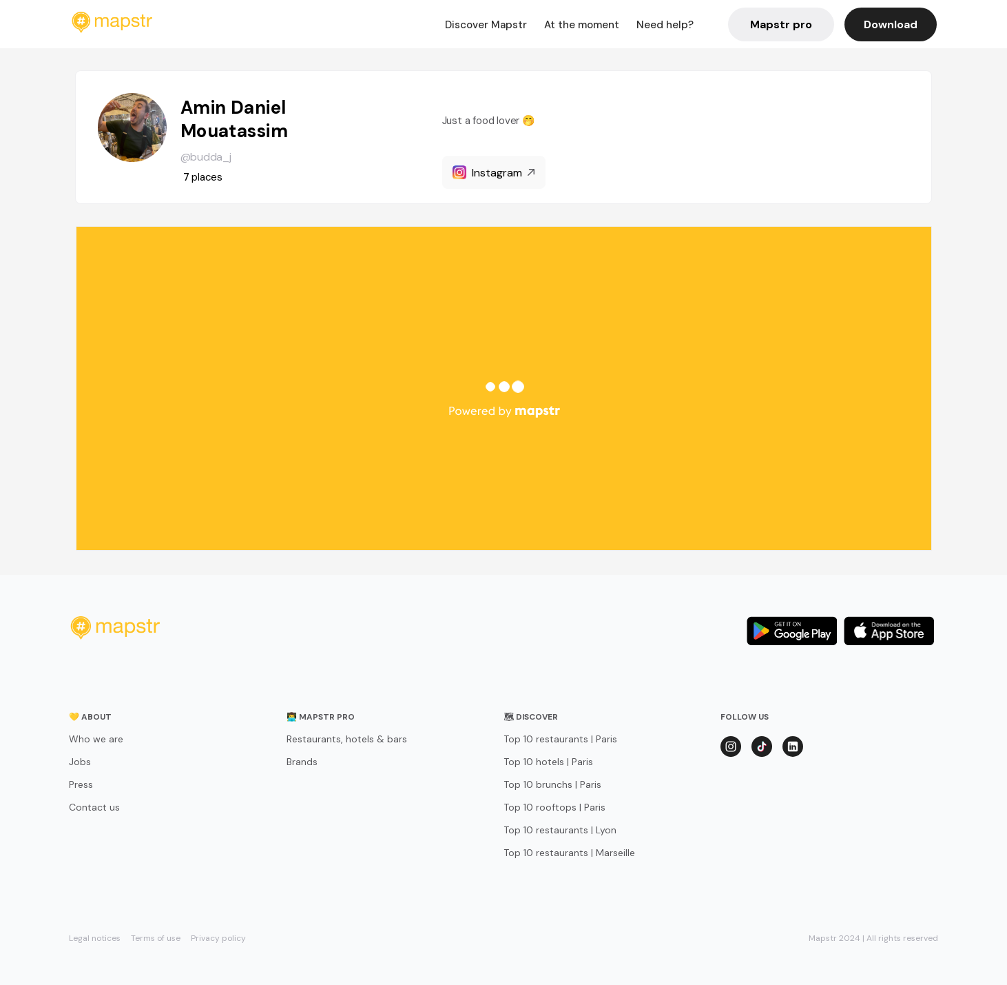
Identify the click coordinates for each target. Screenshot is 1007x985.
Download (890, 24)
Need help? (665, 25)
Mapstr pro (781, 24)
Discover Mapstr (486, 25)
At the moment (581, 25)
